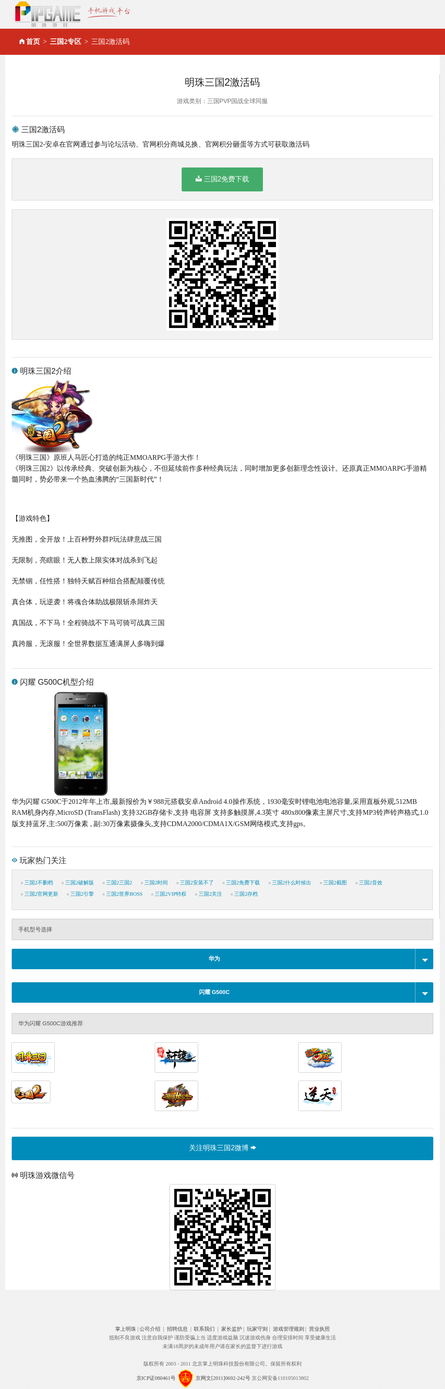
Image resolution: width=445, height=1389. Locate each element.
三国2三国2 (117, 883)
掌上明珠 (125, 1329)
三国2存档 (244, 894)
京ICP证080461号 (156, 1378)
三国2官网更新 (39, 894)
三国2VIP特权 (168, 894)
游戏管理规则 (288, 1329)
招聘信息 (177, 1329)
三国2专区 (65, 41)
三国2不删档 (37, 883)
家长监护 (231, 1329)
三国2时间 (154, 883)
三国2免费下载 (222, 178)
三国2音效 (368, 883)
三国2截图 (333, 883)
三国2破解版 (78, 883)
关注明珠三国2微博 (222, 1147)
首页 (33, 41)
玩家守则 (257, 1329)
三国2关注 (208, 894)
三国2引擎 (80, 894)
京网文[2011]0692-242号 (223, 1378)
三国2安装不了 (195, 883)
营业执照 (319, 1329)
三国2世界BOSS (123, 894)
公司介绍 (149, 1329)
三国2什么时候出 (290, 883)
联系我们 (204, 1329)
